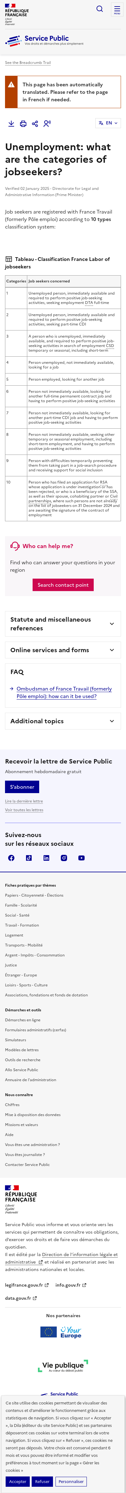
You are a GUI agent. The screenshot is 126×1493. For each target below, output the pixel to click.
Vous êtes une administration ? (32, 1125)
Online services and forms (49, 630)
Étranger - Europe (21, 955)
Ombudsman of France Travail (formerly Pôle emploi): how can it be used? (64, 672)
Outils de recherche (22, 1040)
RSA (104, 462)
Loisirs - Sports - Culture (26, 965)
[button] (47, 123)
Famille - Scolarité (21, 885)
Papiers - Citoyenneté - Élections (34, 875)
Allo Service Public (21, 1050)
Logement (14, 915)
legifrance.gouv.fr (27, 1265)
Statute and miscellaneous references (50, 604)
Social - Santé (17, 895)
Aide (9, 1115)
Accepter (17, 1482)
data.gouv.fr (21, 1278)
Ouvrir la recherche (99, 8)
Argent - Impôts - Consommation (35, 935)
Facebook (11, 838)
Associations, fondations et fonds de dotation (46, 975)
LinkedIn (46, 838)
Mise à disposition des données (32, 1095)
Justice (11, 945)
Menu (117, 13)
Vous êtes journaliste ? (25, 1135)
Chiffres (12, 1085)
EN (109, 123)
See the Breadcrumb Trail (28, 62)
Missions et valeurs (21, 1105)
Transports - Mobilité (24, 925)
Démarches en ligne (22, 1000)
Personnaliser (71, 1482)
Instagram (64, 838)
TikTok (29, 838)
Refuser (42, 1482)
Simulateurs (15, 1020)
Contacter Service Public (27, 1145)
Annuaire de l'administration (30, 1060)
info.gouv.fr (71, 1265)
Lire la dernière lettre (24, 781)
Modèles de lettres (22, 1030)
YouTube (81, 838)
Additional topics (37, 701)
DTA (89, 283)
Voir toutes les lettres (24, 790)
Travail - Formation (22, 905)
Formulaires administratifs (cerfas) (35, 1010)
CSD (110, 326)
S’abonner (22, 767)
